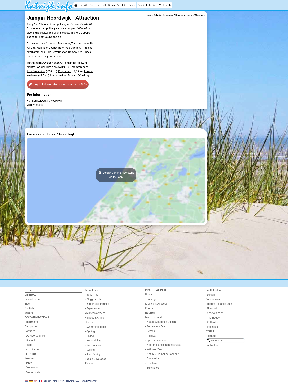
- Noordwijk (212, 308)
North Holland (153, 317)
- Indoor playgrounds (97, 304)
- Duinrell (30, 340)
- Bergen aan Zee (155, 326)
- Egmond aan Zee (155, 340)
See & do (121, 5)
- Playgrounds (93, 299)
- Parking (150, 299)
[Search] (170, 5)
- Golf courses (93, 345)
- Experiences (93, 308)
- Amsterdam (153, 358)
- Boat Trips (91, 294)
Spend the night (98, 5)
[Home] (76, 5)
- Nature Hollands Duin (219, 304)
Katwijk (83, 5)
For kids (29, 308)
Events (131, 5)
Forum (149, 308)
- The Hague (213, 317)
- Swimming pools (95, 326)
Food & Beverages (95, 359)
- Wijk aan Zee (153, 349)
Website (38, 104)
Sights (28, 363)
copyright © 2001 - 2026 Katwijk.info (81, 381)
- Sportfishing (93, 354)
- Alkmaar (150, 335)
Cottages (30, 331)
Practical (142, 5)
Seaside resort (33, 299)
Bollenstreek (213, 299)
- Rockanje (212, 326)
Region (152, 5)
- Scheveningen (215, 313)
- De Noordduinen (35, 335)
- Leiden (210, 294)
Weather (163, 5)
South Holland (214, 290)
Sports (89, 322)
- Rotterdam (212, 322)
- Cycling (90, 331)
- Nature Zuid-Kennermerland (162, 354)
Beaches (30, 358)
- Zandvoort (152, 367)
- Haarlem (151, 363)
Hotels (28, 344)
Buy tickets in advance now (58, 84)
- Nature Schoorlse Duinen (160, 321)
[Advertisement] (235, 95)
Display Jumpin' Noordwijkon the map (116, 175)
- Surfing (90, 349)
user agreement (50, 381)
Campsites (31, 326)
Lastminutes (32, 349)
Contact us (212, 345)
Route (148, 294)
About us (211, 335)
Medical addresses (156, 303)
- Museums (31, 367)
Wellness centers (95, 313)
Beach (111, 5)
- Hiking (89, 336)
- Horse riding (93, 340)
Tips (27, 303)
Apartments (32, 321)
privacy (61, 381)
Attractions (91, 290)
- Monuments (32, 372)
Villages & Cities (94, 317)
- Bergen (150, 331)
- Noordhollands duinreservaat (163, 344)
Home (28, 290)
